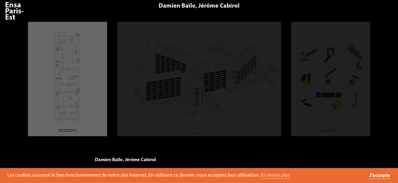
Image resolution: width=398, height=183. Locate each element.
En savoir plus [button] (275, 175)
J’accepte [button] (379, 175)
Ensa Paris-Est (14, 12)
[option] (199, 81)
